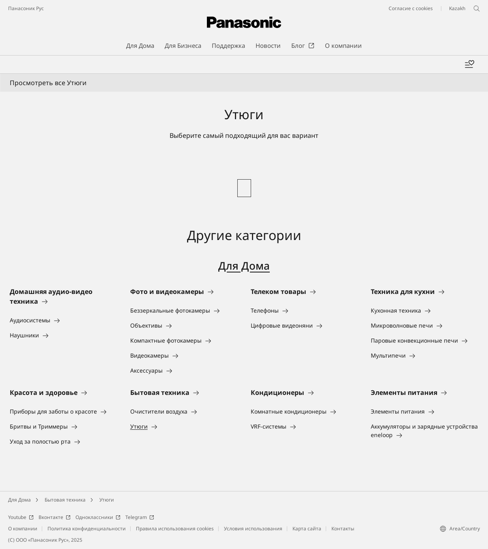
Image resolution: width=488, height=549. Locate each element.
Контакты (342, 528)
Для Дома (244, 265)
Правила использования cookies (175, 528)
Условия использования (253, 528)
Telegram (139, 517)
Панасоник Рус (26, 8)
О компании (22, 528)
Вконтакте (55, 517)
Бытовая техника (65, 499)
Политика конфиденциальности (86, 528)
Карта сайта (306, 528)
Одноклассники (97, 517)
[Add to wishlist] (469, 64)
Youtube (21, 517)
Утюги (106, 499)
